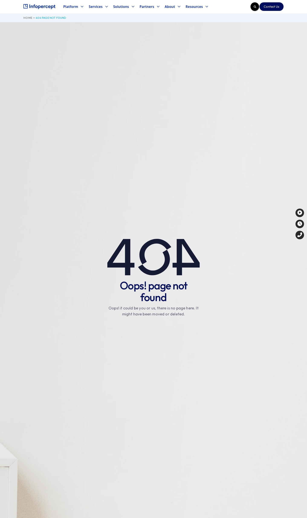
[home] (39, 6)
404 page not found (51, 17)
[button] (73, 7)
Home (27, 17)
